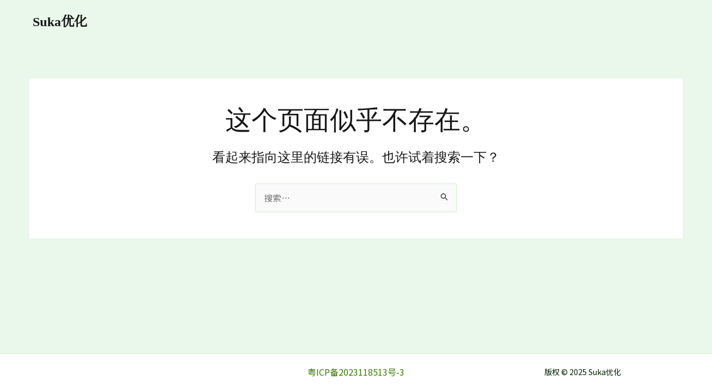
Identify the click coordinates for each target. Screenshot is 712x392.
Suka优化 (60, 22)
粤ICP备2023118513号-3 (356, 371)
